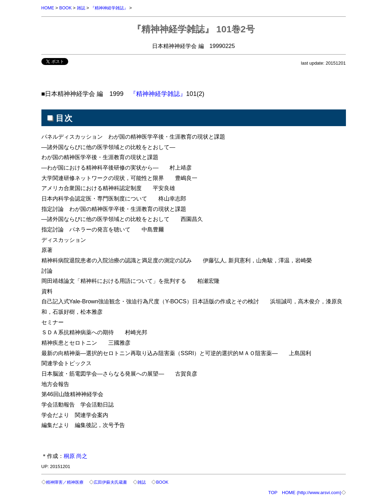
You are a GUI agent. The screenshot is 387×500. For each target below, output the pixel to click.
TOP (272, 491)
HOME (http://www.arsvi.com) (311, 491)
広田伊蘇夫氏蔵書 (115, 481)
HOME (48, 7)
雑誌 (82, 7)
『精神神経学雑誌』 (113, 7)
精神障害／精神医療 (66, 481)
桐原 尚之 (76, 455)
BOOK (66, 7)
